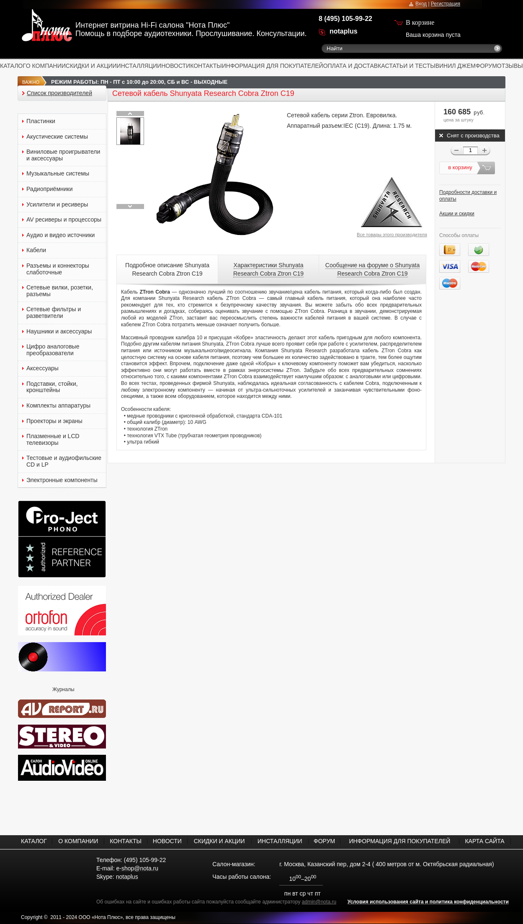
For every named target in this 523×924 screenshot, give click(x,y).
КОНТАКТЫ (206, 65)
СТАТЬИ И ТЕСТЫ (410, 65)
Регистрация (445, 4)
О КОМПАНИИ (46, 65)
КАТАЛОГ (13, 65)
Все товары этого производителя (392, 234)
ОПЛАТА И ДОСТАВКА (354, 65)
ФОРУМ (486, 65)
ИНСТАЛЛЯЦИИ (139, 65)
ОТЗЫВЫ (510, 65)
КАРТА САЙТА (484, 841)
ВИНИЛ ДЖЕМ (455, 65)
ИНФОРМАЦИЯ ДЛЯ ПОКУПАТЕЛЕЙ (272, 65)
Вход (421, 4)
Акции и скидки (456, 214)
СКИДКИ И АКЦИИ (91, 65)
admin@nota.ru (319, 902)
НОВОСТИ (175, 65)
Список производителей (59, 93)
